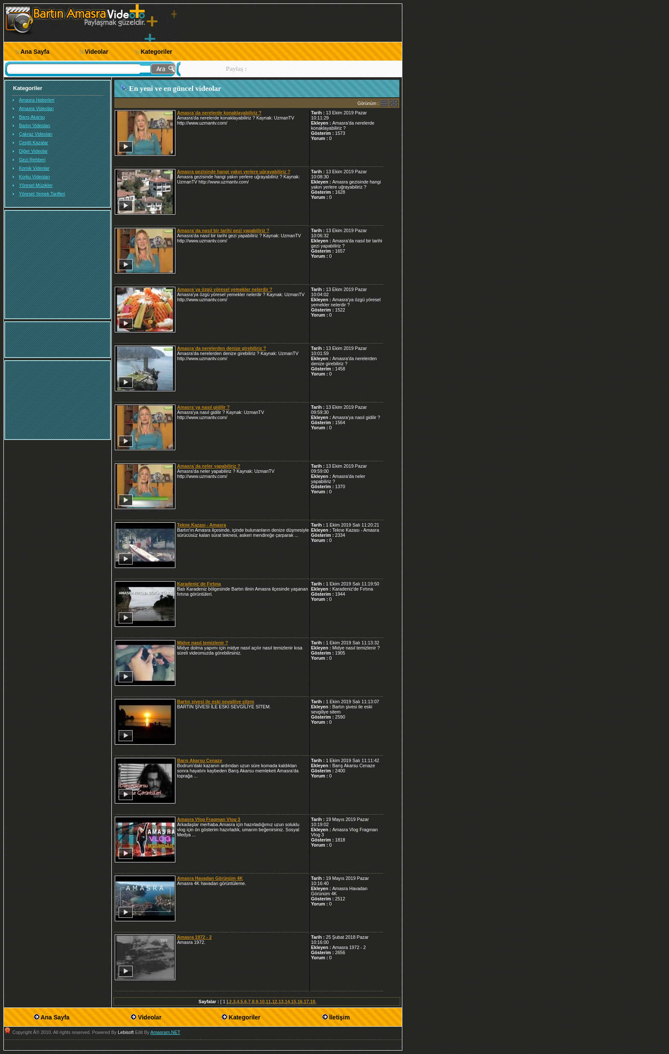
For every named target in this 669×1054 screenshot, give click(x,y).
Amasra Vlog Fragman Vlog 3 (208, 819)
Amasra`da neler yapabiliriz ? (208, 466)
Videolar (96, 51)
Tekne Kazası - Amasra (201, 524)
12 (274, 1001)
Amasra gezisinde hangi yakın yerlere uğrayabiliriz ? (233, 171)
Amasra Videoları (36, 108)
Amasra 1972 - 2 (194, 937)
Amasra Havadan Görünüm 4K (210, 878)
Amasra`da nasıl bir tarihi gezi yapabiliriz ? (223, 230)
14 (287, 1001)
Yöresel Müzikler (36, 185)
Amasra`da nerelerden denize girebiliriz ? (221, 348)
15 (293, 1001)
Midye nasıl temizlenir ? (202, 642)
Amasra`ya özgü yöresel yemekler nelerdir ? (224, 289)
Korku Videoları (34, 176)
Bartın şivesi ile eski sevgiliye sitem (215, 701)
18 (312, 1001)
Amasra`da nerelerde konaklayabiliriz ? (219, 112)
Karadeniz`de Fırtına (199, 583)
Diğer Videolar (33, 151)
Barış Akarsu (32, 116)
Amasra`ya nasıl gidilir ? (203, 407)
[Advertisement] (469, 131)
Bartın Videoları (34, 125)
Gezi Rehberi (32, 159)
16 (300, 1001)
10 (262, 1001)
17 (306, 1001)
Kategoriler (156, 51)
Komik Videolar (34, 168)
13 (281, 1001)
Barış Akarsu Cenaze (199, 760)
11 (268, 1001)
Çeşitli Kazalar (33, 142)
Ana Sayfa (34, 51)
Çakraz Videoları (36, 134)
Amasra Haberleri (37, 99)
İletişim (339, 1017)
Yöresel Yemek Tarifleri (42, 193)
